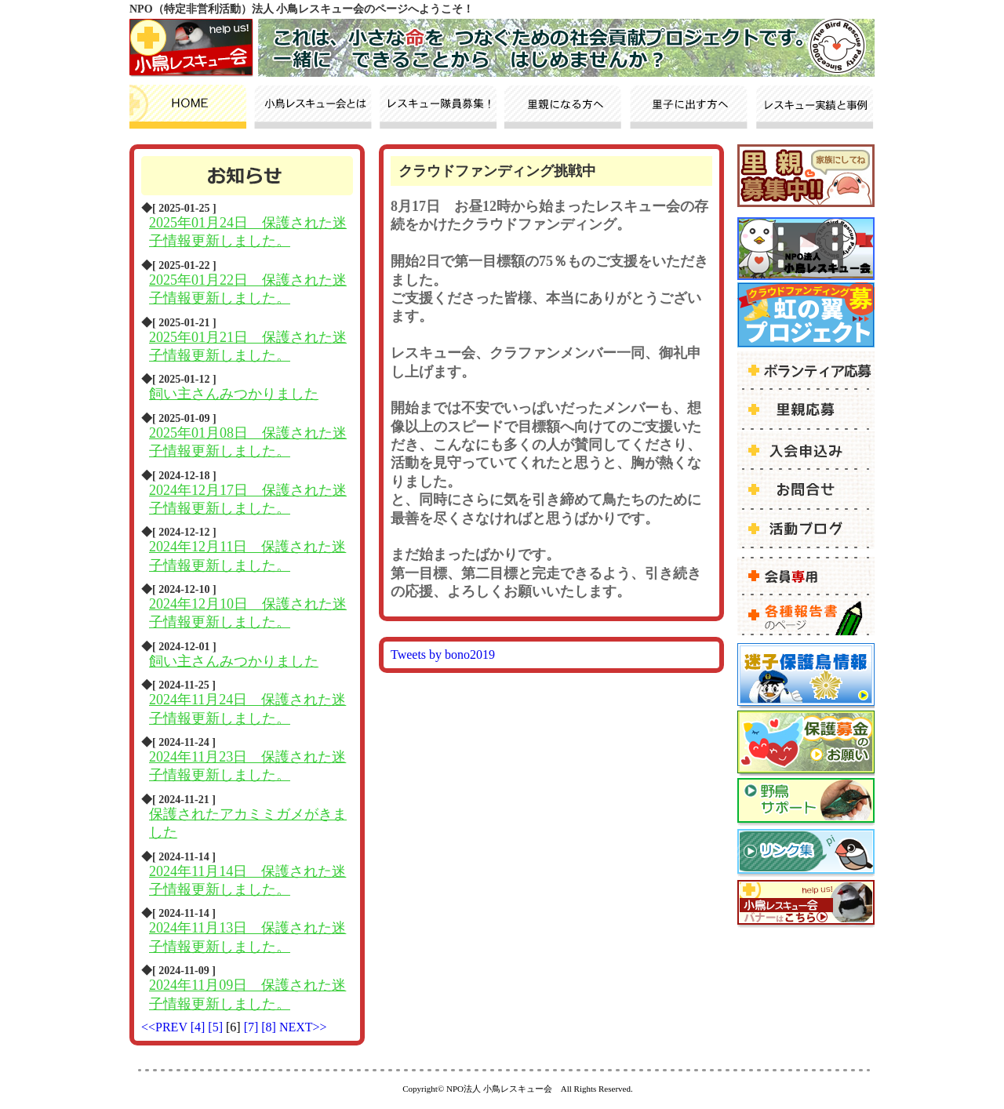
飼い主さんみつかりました (233, 394)
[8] (270, 1027)
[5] (217, 1027)
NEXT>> (303, 1027)
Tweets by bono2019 (443, 654)
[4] (200, 1027)
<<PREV (164, 1027)
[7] (253, 1027)
